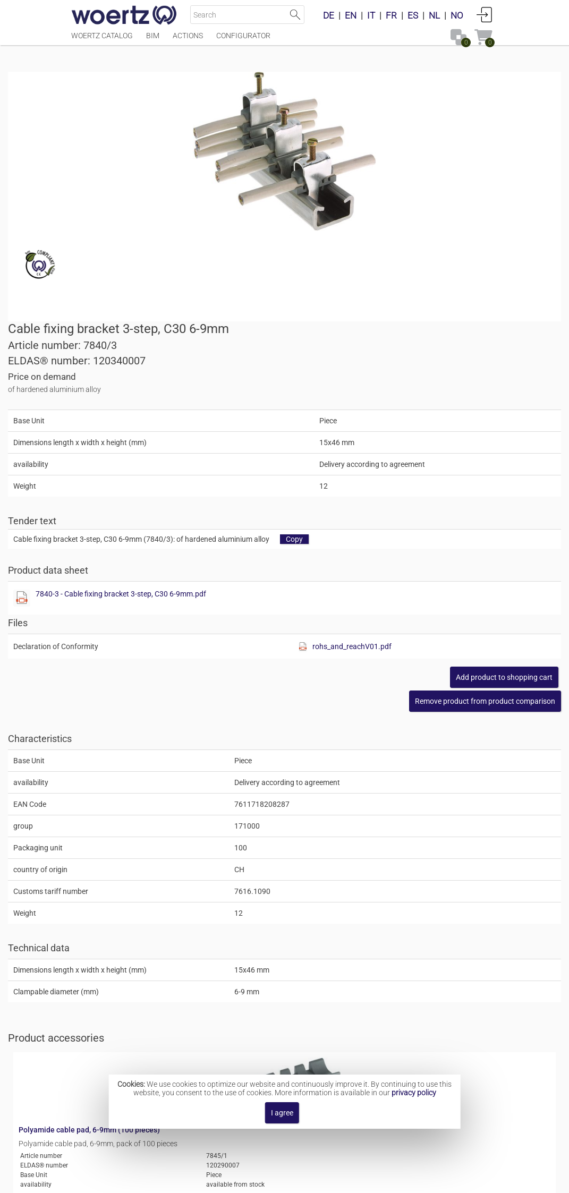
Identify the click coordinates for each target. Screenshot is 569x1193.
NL (434, 15)
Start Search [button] (295, 14)
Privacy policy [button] (372, 1179)
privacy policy (414, 1092)
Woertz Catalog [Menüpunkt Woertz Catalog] (102, 41)
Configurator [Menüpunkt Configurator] (243, 41)
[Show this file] (303, 379)
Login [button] (484, 14)
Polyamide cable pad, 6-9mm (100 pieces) (225, 843)
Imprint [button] (184, 1179)
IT (371, 15)
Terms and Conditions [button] (292, 1179)
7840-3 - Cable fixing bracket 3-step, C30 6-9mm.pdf (403, 375)
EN (350, 15)
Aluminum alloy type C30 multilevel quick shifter (337, 1040)
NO (457, 15)
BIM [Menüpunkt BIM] (152, 41)
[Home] (124, 16)
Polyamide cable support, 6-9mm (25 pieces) (230, 927)
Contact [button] (224, 1179)
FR (391, 15)
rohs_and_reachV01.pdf (454, 427)
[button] (422, 482)
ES (412, 15)
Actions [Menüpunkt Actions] (188, 41)
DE (328, 15)
